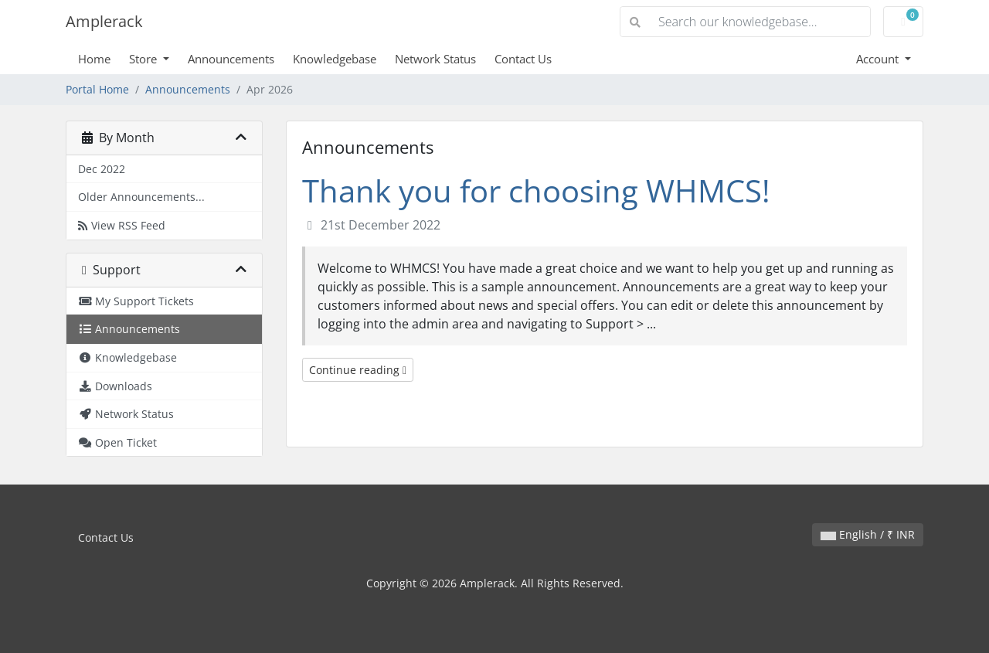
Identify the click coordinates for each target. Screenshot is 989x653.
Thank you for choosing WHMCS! (536, 190)
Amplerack (104, 21)
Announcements (231, 58)
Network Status (435, 58)
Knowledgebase (334, 58)
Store (144, 58)
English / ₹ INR (868, 534)
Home (94, 58)
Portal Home (97, 89)
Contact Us (523, 58)
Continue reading (357, 369)
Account (879, 58)
